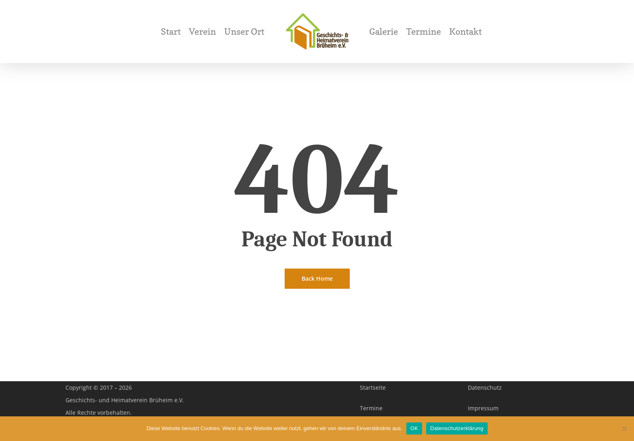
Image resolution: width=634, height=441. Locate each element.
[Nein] (624, 428)
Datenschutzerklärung (456, 428)
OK (414, 428)
